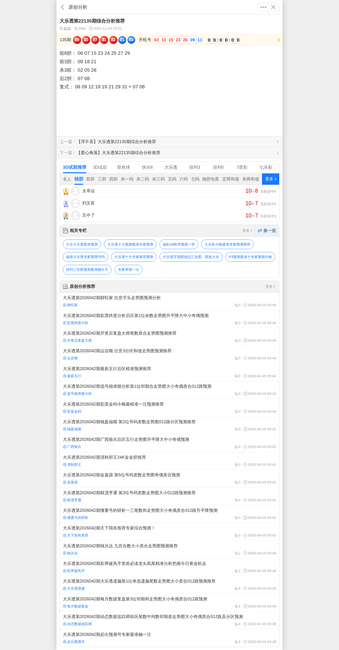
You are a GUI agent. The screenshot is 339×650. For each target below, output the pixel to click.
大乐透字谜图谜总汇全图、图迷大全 (191, 257)
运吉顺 (70, 358)
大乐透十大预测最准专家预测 (130, 244)
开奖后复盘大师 (77, 340)
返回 (62, 7)
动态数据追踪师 (77, 624)
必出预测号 (74, 642)
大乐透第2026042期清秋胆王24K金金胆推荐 (169, 461)
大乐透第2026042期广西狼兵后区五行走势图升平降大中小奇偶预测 (169, 443)
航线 (65, 28)
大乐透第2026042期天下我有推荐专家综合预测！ (169, 531)
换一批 (267, 230)
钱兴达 (70, 553)
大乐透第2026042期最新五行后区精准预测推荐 (169, 372)
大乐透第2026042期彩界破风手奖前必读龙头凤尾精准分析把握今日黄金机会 (169, 567)
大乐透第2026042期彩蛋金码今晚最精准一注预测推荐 (169, 407)
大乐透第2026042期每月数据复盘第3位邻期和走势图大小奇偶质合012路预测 (169, 602)
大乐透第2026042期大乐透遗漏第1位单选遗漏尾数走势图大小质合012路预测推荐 (169, 584)
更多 (263, 7)
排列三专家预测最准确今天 (87, 269)
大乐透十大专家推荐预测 (133, 257)
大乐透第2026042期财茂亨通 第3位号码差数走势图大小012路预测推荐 (169, 496)
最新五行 (72, 376)
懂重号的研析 (75, 518)
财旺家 (70, 305)
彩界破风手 (74, 571)
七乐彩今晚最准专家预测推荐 (227, 244)
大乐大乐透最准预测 (82, 244)
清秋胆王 (72, 464)
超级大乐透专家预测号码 (85, 257)
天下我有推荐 (75, 535)
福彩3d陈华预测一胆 (179, 244)
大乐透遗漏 (74, 588)
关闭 (273, 7)
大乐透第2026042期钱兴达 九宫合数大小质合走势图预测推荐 (169, 549)
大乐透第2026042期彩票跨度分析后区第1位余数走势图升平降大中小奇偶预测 (169, 319)
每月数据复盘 (75, 606)
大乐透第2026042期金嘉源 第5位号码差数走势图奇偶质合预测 (169, 478)
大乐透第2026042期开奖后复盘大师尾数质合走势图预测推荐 (169, 336)
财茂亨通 (72, 500)
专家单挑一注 (128, 269)
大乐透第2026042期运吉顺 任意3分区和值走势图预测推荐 (169, 354)
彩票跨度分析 (75, 323)
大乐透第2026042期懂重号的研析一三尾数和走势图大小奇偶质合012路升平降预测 (169, 514)
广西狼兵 (72, 447)
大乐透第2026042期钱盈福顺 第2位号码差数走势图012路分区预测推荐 (169, 425)
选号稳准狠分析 (77, 393)
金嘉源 (70, 482)
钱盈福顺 (72, 429)
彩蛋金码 (72, 411)
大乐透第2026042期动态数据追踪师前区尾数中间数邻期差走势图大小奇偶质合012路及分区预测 (169, 620)
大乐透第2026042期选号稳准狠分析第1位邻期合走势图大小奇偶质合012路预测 (169, 390)
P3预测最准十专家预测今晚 (250, 257)
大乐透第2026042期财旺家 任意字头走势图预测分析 (169, 301)
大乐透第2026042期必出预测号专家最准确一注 (169, 637)
